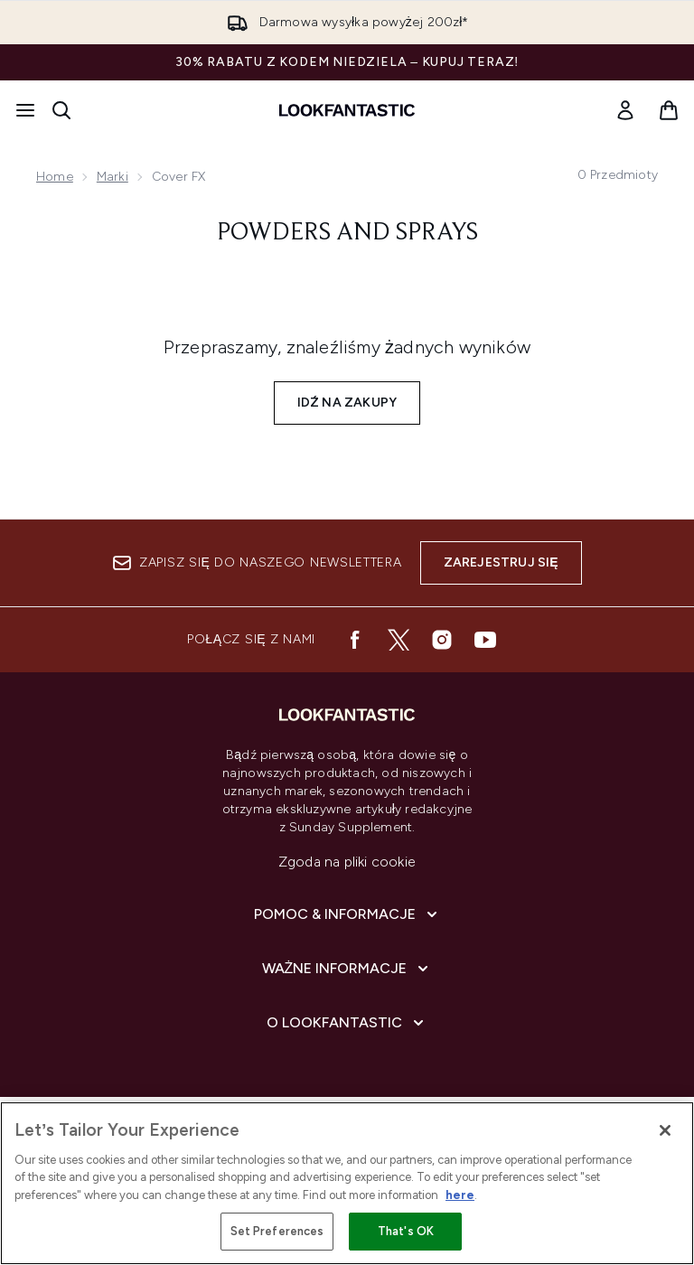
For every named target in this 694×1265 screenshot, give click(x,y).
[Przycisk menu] (25, 110)
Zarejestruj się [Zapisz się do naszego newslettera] (501, 562)
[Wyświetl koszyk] (669, 110)
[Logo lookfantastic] (347, 110)
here (459, 1195)
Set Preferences (277, 1231)
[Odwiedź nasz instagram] (442, 640)
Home (54, 176)
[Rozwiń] (347, 914)
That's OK (406, 1231)
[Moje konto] (625, 110)
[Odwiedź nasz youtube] (485, 640)
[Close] (665, 1130)
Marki (112, 176)
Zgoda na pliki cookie (347, 861)
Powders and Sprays (347, 233)
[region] (347, 1183)
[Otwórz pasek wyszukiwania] (61, 110)
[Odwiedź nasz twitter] (398, 640)
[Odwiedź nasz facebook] (355, 640)
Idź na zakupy (347, 402)
